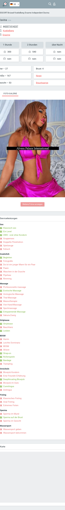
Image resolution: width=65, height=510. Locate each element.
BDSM (6, 346)
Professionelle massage (14, 287)
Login (54, 4)
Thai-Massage (9, 297)
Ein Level (7, 231)
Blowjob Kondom (11, 372)
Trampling (7, 364)
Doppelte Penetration (13, 242)
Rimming (7, 278)
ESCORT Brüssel (7, 13)
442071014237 (10, 26)
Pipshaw (7, 275)
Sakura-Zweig (9, 315)
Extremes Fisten (10, 405)
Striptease (8, 323)
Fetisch (6, 249)
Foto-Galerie (10, 93)
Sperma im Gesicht (12, 421)
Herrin (6, 339)
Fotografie (8, 261)
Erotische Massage (12, 290)
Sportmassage (10, 308)
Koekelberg (19, 13)
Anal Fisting (8, 402)
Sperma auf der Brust (13, 417)
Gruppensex (8, 238)
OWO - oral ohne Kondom (15, 235)
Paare (6, 268)
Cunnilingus (8, 386)
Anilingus (7, 390)
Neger (39, 75)
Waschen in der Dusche (14, 271)
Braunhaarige (42, 83)
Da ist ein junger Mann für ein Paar (19, 264)
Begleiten (7, 257)
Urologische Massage (13, 294)
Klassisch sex (9, 228)
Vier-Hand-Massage (12, 304)
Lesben (6, 330)
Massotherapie (10, 301)
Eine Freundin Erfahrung (14, 376)
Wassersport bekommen (14, 433)
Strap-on (7, 353)
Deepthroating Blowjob (14, 379)
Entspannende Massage (14, 311)
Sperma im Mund (11, 414)
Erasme (28, 13)
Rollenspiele (9, 357)
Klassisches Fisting (12, 398)
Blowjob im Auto (11, 383)
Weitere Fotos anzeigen (32, 204)
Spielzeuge (8, 245)
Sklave (6, 349)
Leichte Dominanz (11, 342)
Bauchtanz (8, 327)
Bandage (7, 360)
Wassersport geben (12, 429)
